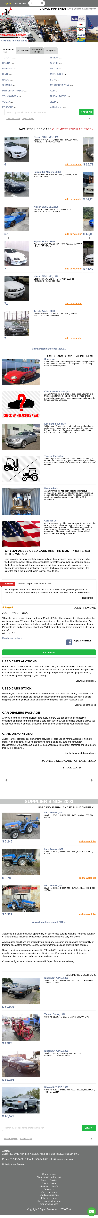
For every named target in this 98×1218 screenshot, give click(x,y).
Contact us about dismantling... (80, 753)
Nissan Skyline (13, 118)
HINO (7, 74)
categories (50, 50)
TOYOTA (9, 57)
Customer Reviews (49, 1186)
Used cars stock (16, 688)
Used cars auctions (19, 661)
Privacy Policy (49, 1183)
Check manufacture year (49, 1201)
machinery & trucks (36, 50)
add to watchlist (84, 164)
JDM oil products (49, 1198)
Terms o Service (49, 1180)
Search (86, 112)
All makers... (58, 107)
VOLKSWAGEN (11, 96)
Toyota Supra (28, 118)
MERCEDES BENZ (61, 85)
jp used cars (23, 50)
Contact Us (20, 3)
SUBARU (8, 85)
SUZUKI (56, 63)
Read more (87, 598)
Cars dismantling (17, 733)
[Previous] (9, 238)
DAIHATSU (9, 68)
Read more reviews (12, 638)
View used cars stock (85, 705)
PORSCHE (9, 107)
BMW (54, 80)
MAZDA (55, 68)
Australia (9, 584)
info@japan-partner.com (61, 1159)
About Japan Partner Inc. (49, 1177)
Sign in (7, 3)
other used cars (8, 50)
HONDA (8, 63)
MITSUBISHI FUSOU (14, 90)
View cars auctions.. (86, 681)
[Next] (89, 238)
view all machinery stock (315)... (49, 922)
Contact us (49, 1189)
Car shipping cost (49, 1204)
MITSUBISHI (58, 74)
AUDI (54, 90)
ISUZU (7, 80)
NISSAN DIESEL (60, 96)
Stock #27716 (83, 767)
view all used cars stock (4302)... (49, 349)
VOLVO (7, 102)
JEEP (54, 102)
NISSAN (56, 57)
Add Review (49, 652)
